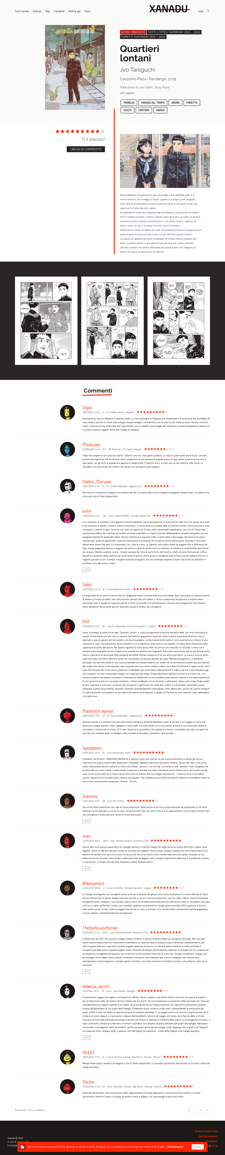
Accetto (197, 1147)
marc (86, 836)
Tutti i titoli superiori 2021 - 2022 (174, 32)
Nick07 (88, 1052)
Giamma (89, 796)
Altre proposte (133, 32)
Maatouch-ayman (98, 711)
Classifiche (59, 11)
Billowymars (93, 883)
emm (86, 511)
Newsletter (212, 1141)
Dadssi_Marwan (97, 481)
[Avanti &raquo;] (207, 1110)
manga (160, 110)
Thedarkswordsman (100, 927)
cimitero (143, 110)
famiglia (128, 102)
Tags (47, 11)
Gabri (87, 584)
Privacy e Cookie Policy (206, 1131)
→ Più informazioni (174, 1146)
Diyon (87, 407)
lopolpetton (92, 748)
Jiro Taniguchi (137, 69)
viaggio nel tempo (152, 102)
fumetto (191, 102)
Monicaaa (91, 444)
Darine (88, 1081)
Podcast (37, 11)
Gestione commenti (208, 1136)
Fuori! (87, 11)
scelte (127, 110)
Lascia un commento (85, 149)
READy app (74, 11)
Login (201, 11)
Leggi (86, 570)
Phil (85, 621)
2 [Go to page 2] (201, 1110)
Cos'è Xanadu (22, 11)
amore (175, 102)
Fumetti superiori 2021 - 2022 (143, 36)
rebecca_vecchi (95, 986)
